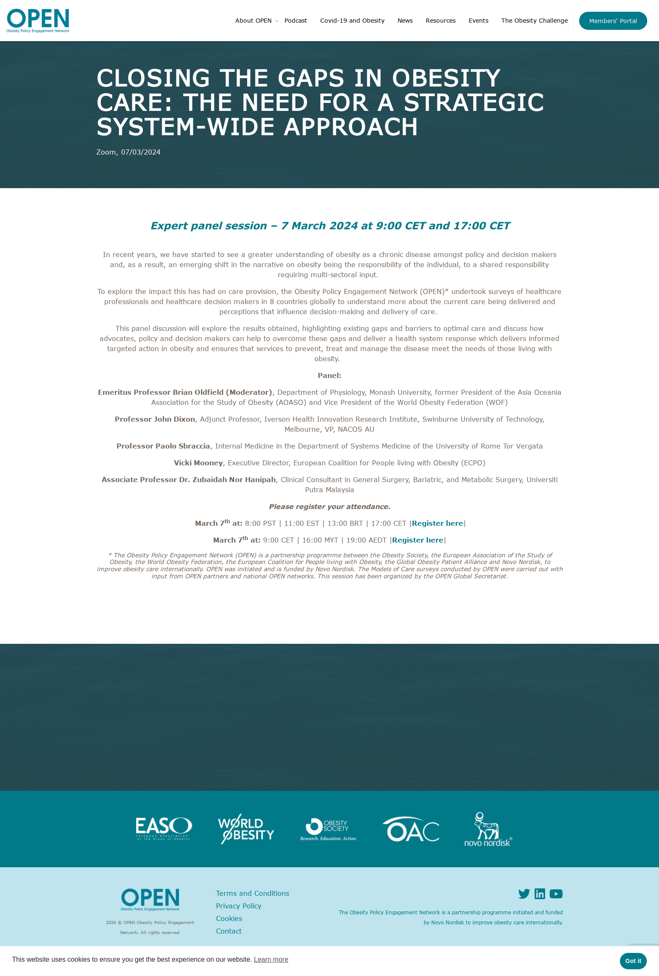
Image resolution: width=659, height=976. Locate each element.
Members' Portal (613, 20)
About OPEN (253, 20)
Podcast (296, 20)
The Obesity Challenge (534, 20)
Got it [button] (633, 961)
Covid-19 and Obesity (352, 20)
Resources (441, 20)
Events (478, 20)
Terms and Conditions (252, 893)
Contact (229, 931)
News (405, 20)
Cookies (229, 918)
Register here (437, 523)
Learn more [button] (271, 959)
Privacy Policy (238, 906)
